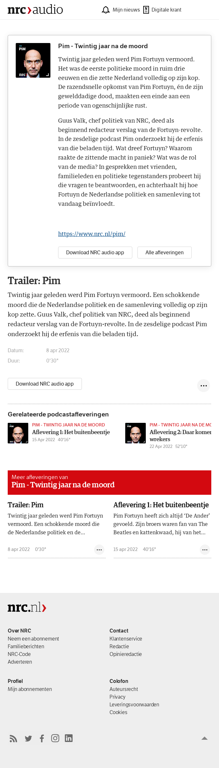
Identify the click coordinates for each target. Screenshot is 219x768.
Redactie (119, 646)
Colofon (119, 681)
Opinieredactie (126, 654)
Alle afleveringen (164, 252)
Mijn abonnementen (30, 689)
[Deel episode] (203, 385)
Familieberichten (26, 646)
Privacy (118, 696)
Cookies (118, 712)
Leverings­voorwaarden (134, 704)
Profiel (15, 681)
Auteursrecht (124, 689)
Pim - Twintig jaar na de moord (63, 485)
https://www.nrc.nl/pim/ (92, 234)
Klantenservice (126, 638)
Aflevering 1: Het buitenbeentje (161, 505)
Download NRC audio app (45, 384)
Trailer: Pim (26, 505)
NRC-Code (19, 654)
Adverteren (20, 661)
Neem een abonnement (33, 638)
